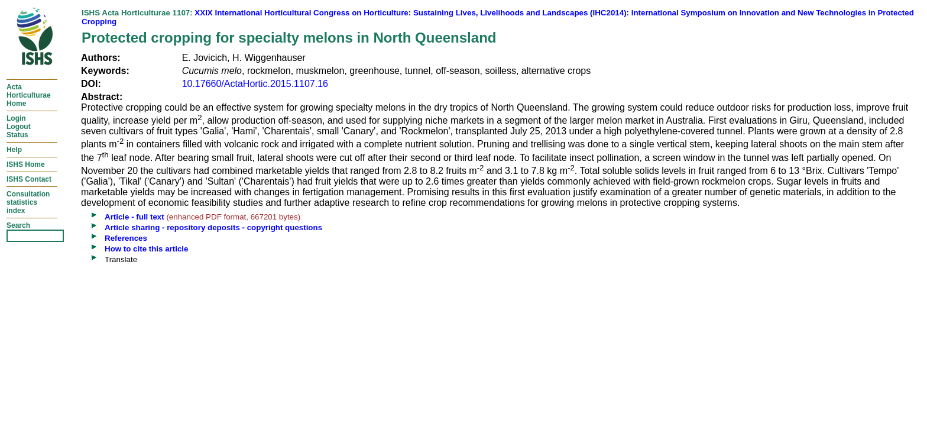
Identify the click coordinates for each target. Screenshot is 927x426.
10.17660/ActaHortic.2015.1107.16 (255, 84)
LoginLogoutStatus (19, 126)
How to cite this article (146, 248)
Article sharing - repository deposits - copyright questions (213, 227)
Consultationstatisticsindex (28, 202)
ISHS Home (26, 164)
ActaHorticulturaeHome (29, 95)
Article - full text (134, 216)
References (126, 238)
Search (18, 225)
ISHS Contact (29, 179)
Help (14, 150)
